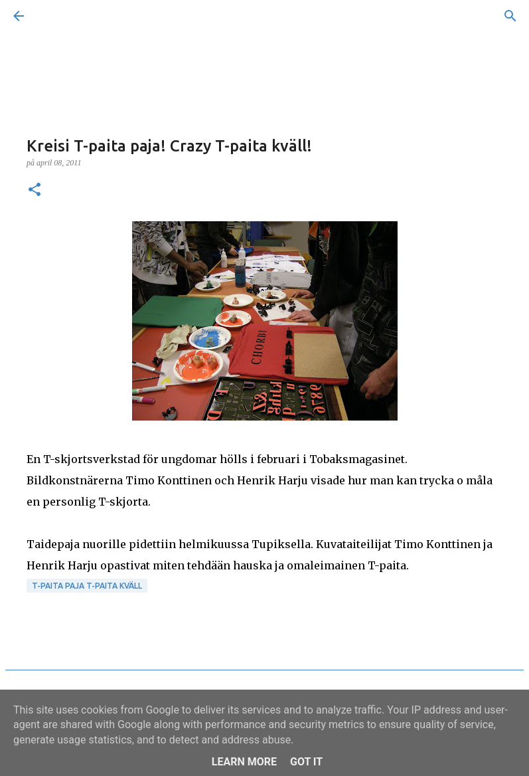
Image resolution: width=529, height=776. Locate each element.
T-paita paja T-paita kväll (87, 585)
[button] (34, 190)
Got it (306, 761)
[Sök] (56, 16)
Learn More (244, 761)
